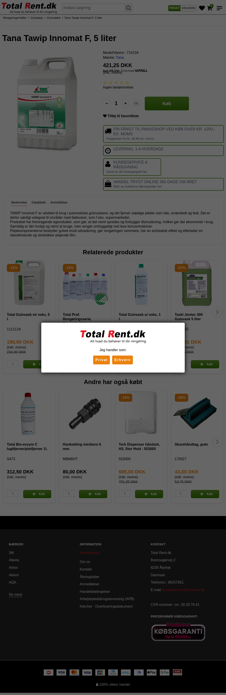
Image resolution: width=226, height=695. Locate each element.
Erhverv (122, 360)
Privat (101, 360)
